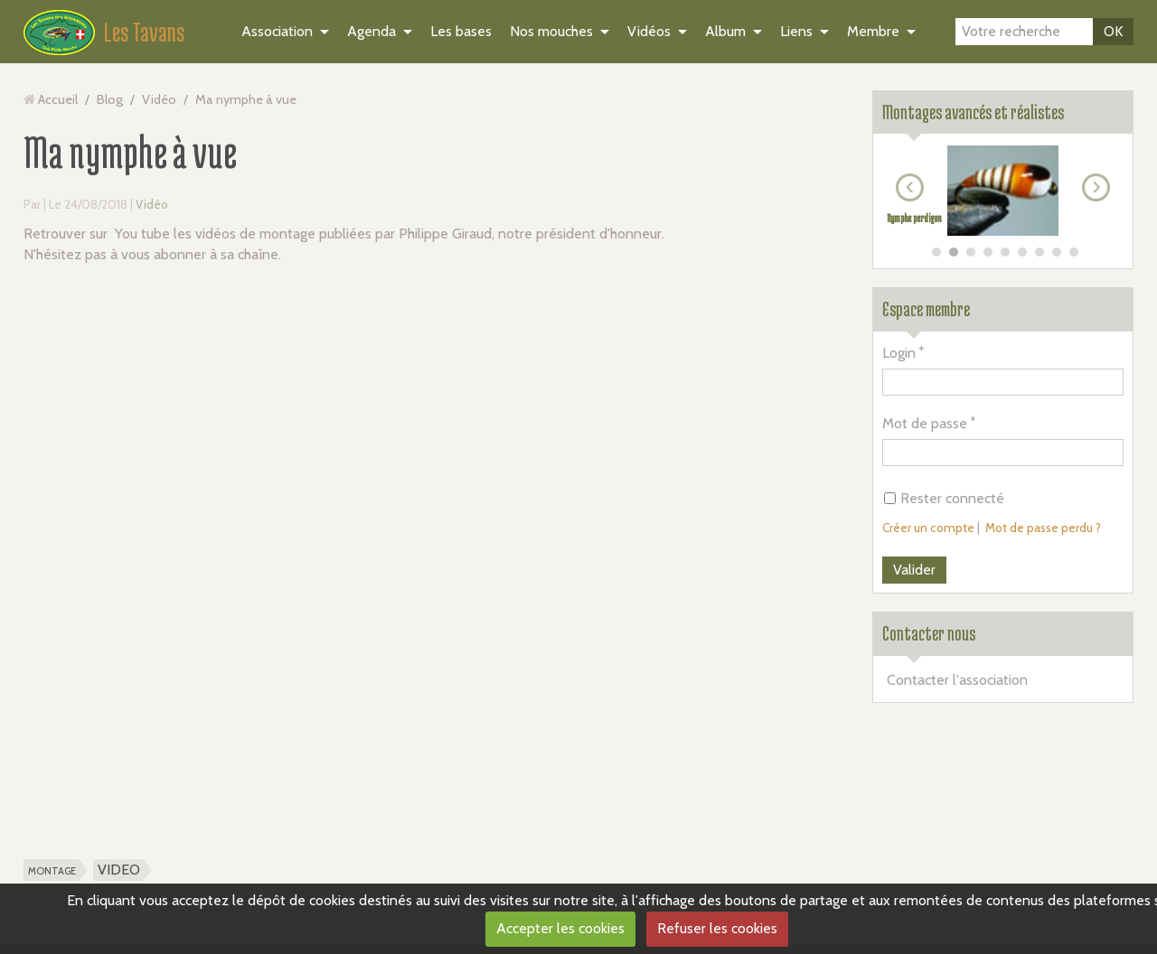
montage (52, 869)
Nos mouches (551, 31)
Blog (110, 99)
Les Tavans (144, 31)
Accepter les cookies (560, 928)
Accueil (58, 99)
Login (899, 352)
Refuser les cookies (717, 928)
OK (1113, 31)
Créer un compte (928, 527)
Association (277, 31)
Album (725, 31)
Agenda (371, 31)
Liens (796, 31)
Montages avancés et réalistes (973, 112)
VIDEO (119, 869)
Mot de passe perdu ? (1043, 527)
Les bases (461, 31)
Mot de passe (924, 423)
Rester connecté (944, 498)
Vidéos (649, 31)
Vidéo (159, 99)
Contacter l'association (957, 679)
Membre (873, 31)
